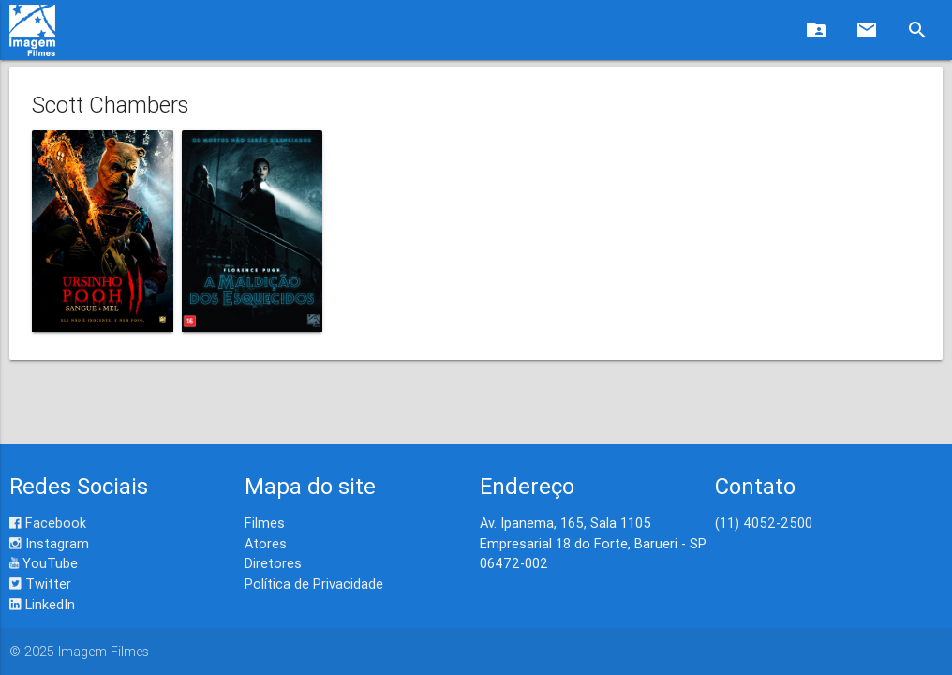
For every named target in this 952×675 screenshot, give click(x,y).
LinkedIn (42, 604)
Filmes (265, 523)
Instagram (49, 543)
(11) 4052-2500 (763, 523)
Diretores (273, 563)
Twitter (40, 583)
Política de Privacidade (314, 583)
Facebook (47, 523)
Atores (266, 543)
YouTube (43, 563)
